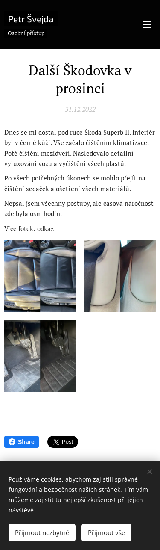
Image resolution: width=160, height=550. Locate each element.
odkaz (45, 228)
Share (22, 441)
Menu (147, 24)
